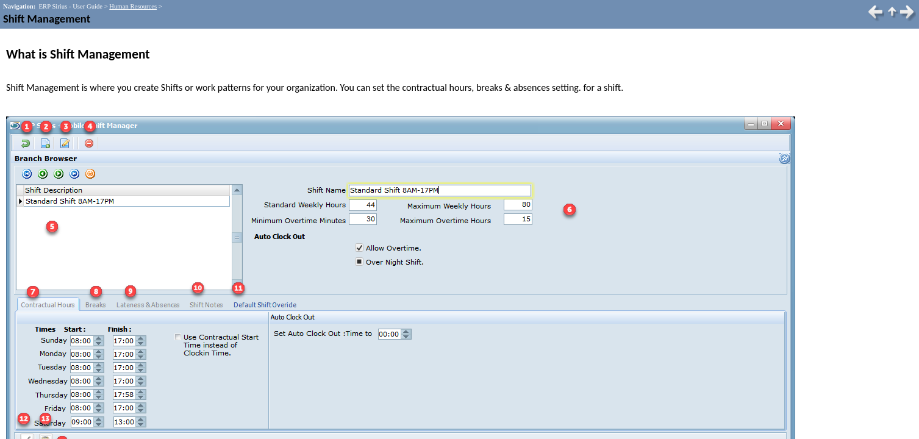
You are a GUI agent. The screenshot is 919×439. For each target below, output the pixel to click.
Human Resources (133, 6)
